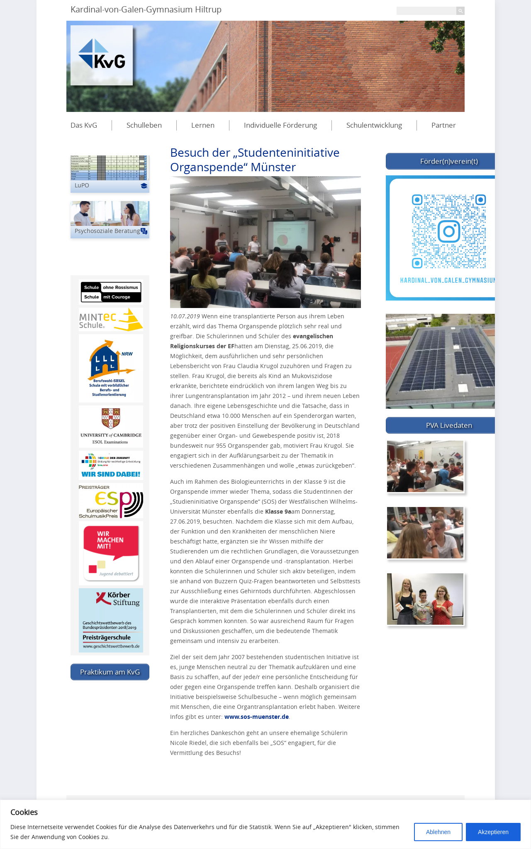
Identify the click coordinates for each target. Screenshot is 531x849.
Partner (443, 125)
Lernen (202, 125)
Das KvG (84, 125)
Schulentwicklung (374, 125)
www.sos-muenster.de (256, 716)
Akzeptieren (493, 832)
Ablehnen (438, 832)
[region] (265, 824)
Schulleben (144, 125)
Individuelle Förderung (280, 125)
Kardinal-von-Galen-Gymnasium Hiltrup (146, 9)
